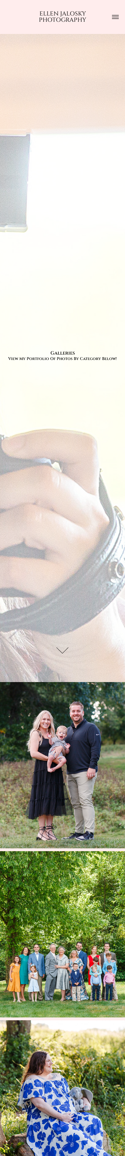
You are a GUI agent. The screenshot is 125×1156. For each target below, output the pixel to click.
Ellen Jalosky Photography (63, 17)
